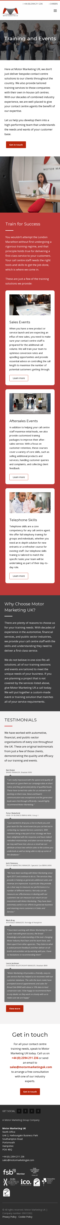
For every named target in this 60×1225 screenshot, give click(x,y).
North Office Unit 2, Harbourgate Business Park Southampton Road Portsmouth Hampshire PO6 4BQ (20, 1139)
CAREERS (53, 3)
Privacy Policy (9, 1216)
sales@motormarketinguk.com (31, 1067)
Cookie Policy (25, 1216)
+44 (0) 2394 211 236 (32, 3)
